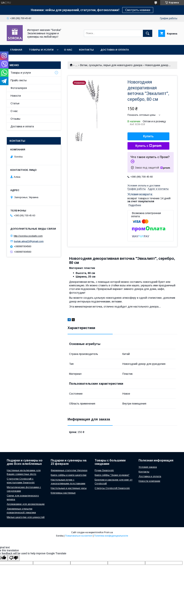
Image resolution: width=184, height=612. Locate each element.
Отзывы (15, 118)
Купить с (148, 146)
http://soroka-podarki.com (28, 235)
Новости (16, 95)
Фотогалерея (19, 88)
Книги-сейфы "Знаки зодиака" (112, 475)
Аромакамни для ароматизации (25, 504)
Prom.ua (108, 532)
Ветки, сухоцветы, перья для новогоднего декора (111, 65)
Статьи (15, 103)
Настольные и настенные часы (69, 488)
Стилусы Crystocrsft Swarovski (112, 488)
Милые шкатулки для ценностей (25, 517)
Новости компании (149, 481)
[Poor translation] (14, 558)
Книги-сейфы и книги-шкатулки (68, 475)
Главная (16, 49)
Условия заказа (148, 467)
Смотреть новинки (137, 10)
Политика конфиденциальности (111, 535)
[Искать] (147, 33)
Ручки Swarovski (104, 470)
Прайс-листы (19, 80)
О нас (68, 49)
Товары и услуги (41, 49)
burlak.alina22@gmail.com (29, 241)
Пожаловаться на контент (78, 535)
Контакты (86, 49)
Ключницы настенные (63, 492)
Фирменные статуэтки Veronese (69, 470)
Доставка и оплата (114, 49)
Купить (148, 136)
